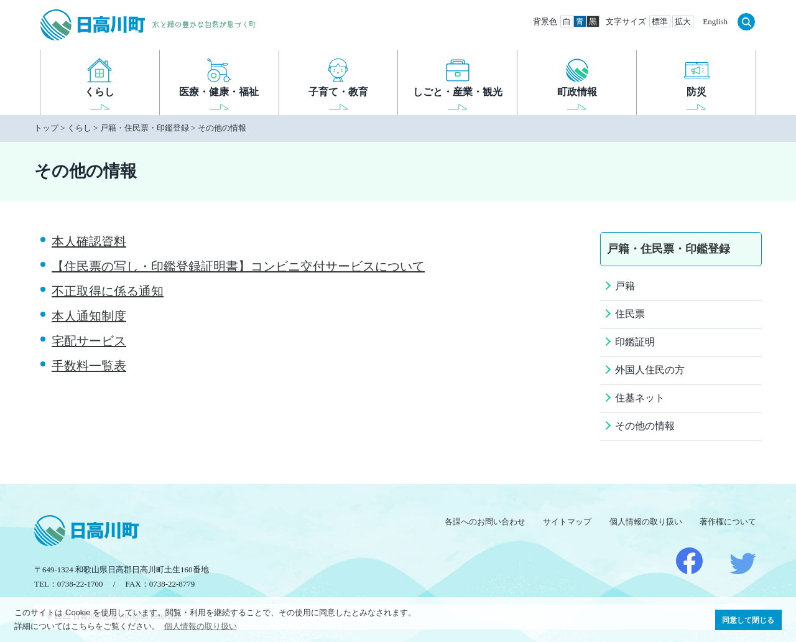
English (715, 21)
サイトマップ (567, 521)
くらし (79, 128)
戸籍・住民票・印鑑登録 (144, 128)
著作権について (728, 521)
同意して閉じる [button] (748, 620)
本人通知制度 (89, 316)
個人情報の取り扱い (645, 521)
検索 (746, 21)
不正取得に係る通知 (108, 291)
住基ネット (640, 398)
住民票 (630, 314)
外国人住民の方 (650, 370)
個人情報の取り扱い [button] (200, 626)
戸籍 (625, 286)
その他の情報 (222, 128)
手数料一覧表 (89, 366)
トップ (46, 128)
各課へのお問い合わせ (485, 521)
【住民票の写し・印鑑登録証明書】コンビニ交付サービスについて (238, 266)
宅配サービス (89, 341)
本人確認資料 (89, 241)
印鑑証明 (635, 342)
